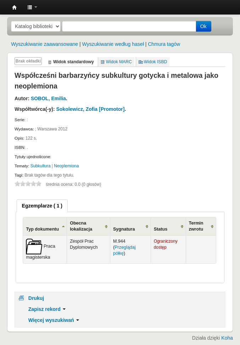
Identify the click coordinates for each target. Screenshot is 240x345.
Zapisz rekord (47, 309)
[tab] (42, 205)
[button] (32, 7)
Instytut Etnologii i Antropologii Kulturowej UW (14, 7)
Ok (203, 26)
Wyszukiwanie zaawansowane (44, 44)
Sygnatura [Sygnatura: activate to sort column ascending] (124, 229)
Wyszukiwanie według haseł (113, 44)
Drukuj (36, 298)
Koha (227, 338)
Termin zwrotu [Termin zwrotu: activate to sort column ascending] (196, 226)
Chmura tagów (164, 44)
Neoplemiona (66, 165)
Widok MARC (119, 61)
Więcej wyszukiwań (53, 320)
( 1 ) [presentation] (42, 206)
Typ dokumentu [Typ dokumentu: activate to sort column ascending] (42, 229)
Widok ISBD (155, 61)
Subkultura (40, 165)
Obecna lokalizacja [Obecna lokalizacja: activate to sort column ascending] (81, 226)
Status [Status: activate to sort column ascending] (161, 229)
